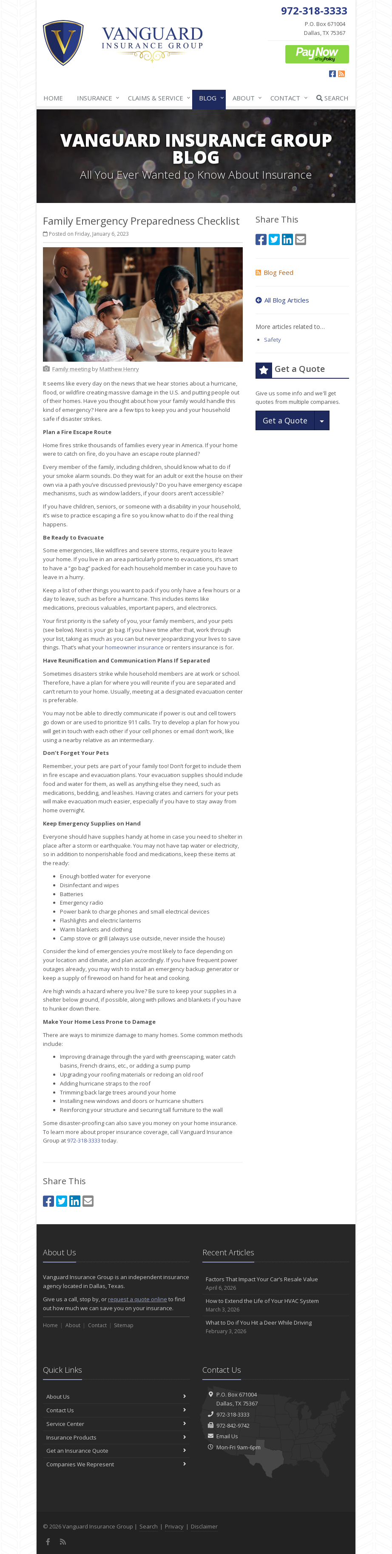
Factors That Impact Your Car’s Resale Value (276, 1283)
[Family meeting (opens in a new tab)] (71, 369)
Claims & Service (157, 98)
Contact (287, 98)
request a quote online (137, 1299)
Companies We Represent (116, 1464)
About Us (116, 1396)
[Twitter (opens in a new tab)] (61, 1201)
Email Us (227, 1436)
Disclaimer (204, 1526)
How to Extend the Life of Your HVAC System (276, 1305)
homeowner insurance (134, 647)
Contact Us (116, 1410)
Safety (272, 339)
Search (332, 98)
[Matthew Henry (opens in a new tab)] (119, 369)
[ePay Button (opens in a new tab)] (317, 53)
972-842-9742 (233, 1425)
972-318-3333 (83, 1140)
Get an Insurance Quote (116, 1450)
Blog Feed (274, 272)
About (245, 98)
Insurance (96, 98)
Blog (209, 98)
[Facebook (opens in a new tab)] (332, 74)
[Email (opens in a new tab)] (88, 1201)
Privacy (174, 1526)
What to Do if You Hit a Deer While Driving (276, 1327)
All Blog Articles (282, 300)
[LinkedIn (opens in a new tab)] (74, 1201)
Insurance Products (116, 1437)
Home (53, 98)
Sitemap (124, 1325)
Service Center (116, 1424)
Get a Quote (285, 420)
